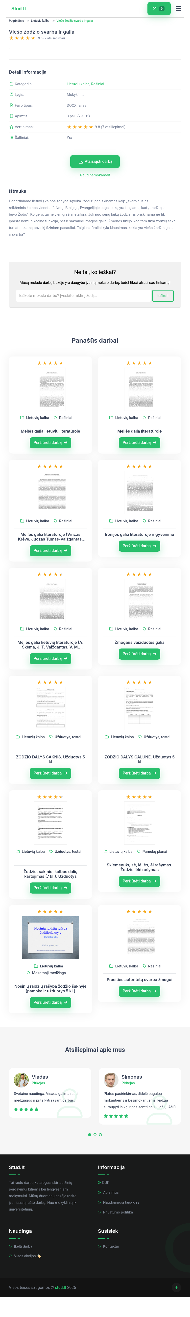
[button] (89, 1192)
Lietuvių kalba (40, 20)
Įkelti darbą (20, 1302)
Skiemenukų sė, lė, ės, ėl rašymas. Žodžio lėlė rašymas (139, 923)
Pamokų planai (152, 907)
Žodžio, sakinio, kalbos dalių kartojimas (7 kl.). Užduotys (50, 930)
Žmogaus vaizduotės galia (140, 698)
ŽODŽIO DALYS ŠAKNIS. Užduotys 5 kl (50, 815)
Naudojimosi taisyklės (118, 1258)
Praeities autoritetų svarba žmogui (139, 1036)
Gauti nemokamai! (95, 231)
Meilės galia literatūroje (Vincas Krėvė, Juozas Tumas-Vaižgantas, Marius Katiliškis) (50, 593)
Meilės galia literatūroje (139, 487)
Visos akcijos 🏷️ (25, 1312)
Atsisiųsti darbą (96, 217)
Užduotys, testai (65, 793)
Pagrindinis (16, 20)
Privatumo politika (115, 1268)
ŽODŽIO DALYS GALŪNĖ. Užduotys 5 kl (139, 815)
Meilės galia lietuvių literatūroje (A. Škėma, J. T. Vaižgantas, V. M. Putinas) (51, 701)
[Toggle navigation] (178, 8)
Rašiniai (97, 140)
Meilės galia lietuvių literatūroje (50, 487)
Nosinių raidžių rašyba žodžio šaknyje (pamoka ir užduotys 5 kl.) (50, 1045)
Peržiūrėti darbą (51, 498)
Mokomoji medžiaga (46, 1029)
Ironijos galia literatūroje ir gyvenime (139, 590)
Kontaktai (108, 1302)
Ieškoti (162, 352)
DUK (103, 1239)
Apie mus (108, 1249)
